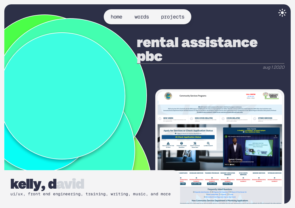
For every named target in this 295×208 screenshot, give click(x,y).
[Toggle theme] (282, 13)
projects (172, 16)
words (142, 16)
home (116, 16)
